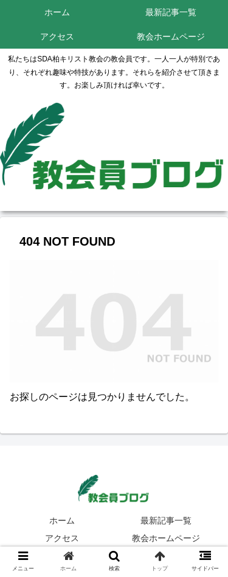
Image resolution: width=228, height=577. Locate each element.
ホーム (62, 520)
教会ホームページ (166, 538)
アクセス (62, 538)
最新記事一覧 (166, 520)
